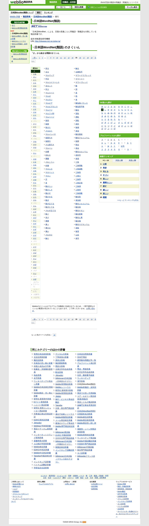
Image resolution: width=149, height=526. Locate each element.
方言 (91, 477)
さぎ (34, 212)
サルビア (48, 103)
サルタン (48, 100)
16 (80, 57)
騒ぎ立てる (49, 204)
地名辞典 (37, 375)
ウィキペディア (83, 378)
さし (34, 106)
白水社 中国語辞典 (63, 435)
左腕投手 (79, 72)
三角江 (78, 176)
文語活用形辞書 (40, 357)
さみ (34, 165)
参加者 (78, 200)
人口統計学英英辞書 (42, 444)
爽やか (48, 228)
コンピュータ (62, 475)
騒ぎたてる (49, 207)
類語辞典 (53, 2)
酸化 (77, 110)
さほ (34, 159)
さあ (34, 74)
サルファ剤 (49, 114)
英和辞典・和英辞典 (124, 489)
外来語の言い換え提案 (43, 363)
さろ (34, 197)
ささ (34, 103)
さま (34, 162)
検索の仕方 (17, 486)
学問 (106, 475)
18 (88, 57)
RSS (84, 522)
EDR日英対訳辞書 (41, 420)
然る (47, 68)
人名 (86, 477)
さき (34, 92)
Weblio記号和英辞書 (42, 426)
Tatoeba (58, 405)
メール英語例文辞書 (63, 420)
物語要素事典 (61, 363)
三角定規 (79, 183)
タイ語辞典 (121, 504)
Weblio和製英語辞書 (64, 417)
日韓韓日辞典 (122, 496)
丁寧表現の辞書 (62, 357)
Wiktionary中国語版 (85, 447)
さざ (34, 224)
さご (34, 221)
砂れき (48, 155)
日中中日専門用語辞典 (64, 438)
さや (34, 177)
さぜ (34, 232)
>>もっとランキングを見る (128, 200)
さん (34, 206)
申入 (47, 89)
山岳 (77, 235)
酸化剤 (78, 197)
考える (105, 171)
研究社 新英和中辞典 (42, 399)
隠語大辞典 (60, 366)
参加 (77, 131)
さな (34, 133)
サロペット (49, 172)
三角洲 (78, 186)
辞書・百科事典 (100, 477)
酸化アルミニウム (82, 138)
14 (72, 57)
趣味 (64, 477)
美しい (105, 179)
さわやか (48, 235)
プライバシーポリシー (21, 494)
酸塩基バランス (82, 103)
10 (57, 57)
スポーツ (70, 477)
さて (34, 127)
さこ (34, 100)
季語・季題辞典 (83, 369)
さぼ (34, 265)
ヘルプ (15, 489)
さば (34, 253)
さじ (34, 226)
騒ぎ (47, 200)
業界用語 (52, 475)
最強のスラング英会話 (64, 423)
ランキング (48, 13)
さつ (34, 124)
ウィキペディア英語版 (86, 438)
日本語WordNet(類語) (42, 17)
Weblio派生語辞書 (85, 417)
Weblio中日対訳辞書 (42, 453)
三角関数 (79, 166)
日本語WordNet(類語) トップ (22, 13)
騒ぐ (47, 214)
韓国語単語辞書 (62, 447)
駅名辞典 (59, 372)
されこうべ (49, 162)
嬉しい (105, 190)
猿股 (47, 124)
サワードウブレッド (83, 75)
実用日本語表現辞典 (42, 354)
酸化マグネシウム (82, 224)
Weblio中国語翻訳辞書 (86, 441)
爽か (47, 231)
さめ (34, 171)
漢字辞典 (81, 381)
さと (34, 130)
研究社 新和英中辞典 (64, 390)
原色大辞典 (60, 360)
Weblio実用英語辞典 (64, 393)
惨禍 (77, 127)
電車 (69, 475)
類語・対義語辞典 (123, 486)
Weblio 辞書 (15, 17)
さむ (34, 168)
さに (34, 136)
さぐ (34, 215)
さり (34, 188)
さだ (34, 238)
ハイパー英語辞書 (41, 405)
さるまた (48, 131)
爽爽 (47, 221)
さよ (34, 183)
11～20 (119, 160)
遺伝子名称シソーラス (64, 414)
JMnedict (38, 423)
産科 (77, 124)
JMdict (58, 396)
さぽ (34, 279)
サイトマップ (17, 496)
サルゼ (48, 96)
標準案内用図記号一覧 (86, 360)
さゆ (34, 180)
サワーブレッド (82, 82)
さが (34, 209)
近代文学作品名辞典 (85, 372)
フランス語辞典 (123, 499)
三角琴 (78, 179)
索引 (39, 13)
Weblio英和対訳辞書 (85, 435)
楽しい (105, 193)
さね (34, 142)
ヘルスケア (57, 477)
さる (34, 191)
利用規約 (16, 491)
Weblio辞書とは (18, 484)
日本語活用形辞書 (84, 354)
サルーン (48, 148)
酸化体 (78, 207)
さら (34, 185)
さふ (34, 153)
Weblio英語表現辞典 (85, 420)
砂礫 (47, 152)
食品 (81, 477)
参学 (77, 238)
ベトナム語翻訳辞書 (42, 465)
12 (65, 57)
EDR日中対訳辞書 (41, 450)
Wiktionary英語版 (62, 432)
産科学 (78, 155)
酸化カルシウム (82, 152)
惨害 (77, 231)
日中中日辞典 (122, 494)
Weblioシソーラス (63, 387)
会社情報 (94, 486)
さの (34, 144)
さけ (34, 97)
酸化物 (78, 221)
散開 (77, 141)
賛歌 (77, 114)
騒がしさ (48, 190)
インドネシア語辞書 (42, 462)
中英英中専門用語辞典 (86, 444)
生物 (77, 477)
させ (34, 112)
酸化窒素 (79, 214)
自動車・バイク (78, 475)
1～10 (105, 160)
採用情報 (94, 489)
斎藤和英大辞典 (40, 441)
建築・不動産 (99, 475)
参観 (77, 228)
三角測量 (79, 193)
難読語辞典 (38, 360)
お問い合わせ (70, 484)
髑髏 (47, 159)
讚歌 (77, 117)
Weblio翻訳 (121, 491)
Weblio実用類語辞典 (64, 384)
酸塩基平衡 (80, 107)
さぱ (34, 268)
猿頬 (47, 120)
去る (47, 72)
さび (34, 256)
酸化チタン (80, 211)
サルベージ (49, 117)
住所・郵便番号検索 (85, 375)
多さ (47, 218)
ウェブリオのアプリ (46, 484)
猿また (48, 127)
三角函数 (79, 169)
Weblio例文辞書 (40, 447)
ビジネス (44, 475)
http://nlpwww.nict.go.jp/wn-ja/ (47, 41)
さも (34, 174)
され (34, 194)
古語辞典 (120, 509)
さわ (34, 200)
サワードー (80, 79)
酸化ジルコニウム (82, 204)
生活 (49, 477)
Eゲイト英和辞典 (41, 402)
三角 (77, 162)
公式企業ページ (96, 484)
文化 (44, 477)
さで (34, 247)
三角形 (78, 172)
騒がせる (48, 197)
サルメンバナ (50, 134)
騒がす (48, 193)
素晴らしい (107, 182)
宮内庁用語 (82, 357)
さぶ (34, 259)
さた (34, 118)
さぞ (34, 235)
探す (105, 186)
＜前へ (34, 57)
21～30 (132, 160)
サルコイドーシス (52, 82)
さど (34, 250)
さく (34, 95)
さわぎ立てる (50, 211)
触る (77, 68)
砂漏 (47, 166)
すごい (105, 175)
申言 (47, 79)
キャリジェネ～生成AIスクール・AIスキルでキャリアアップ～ (127, 513)
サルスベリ (49, 93)
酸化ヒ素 (79, 218)
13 (68, 57)
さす (34, 109)
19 (92, 57)
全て (13, 25)
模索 (105, 197)
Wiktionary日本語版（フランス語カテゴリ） (63, 459)
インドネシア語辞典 (124, 501)
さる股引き (49, 145)
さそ (34, 115)
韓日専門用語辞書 (84, 450)
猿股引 (48, 141)
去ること (48, 86)
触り (47, 238)
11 (61, 57)
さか (34, 89)
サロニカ (48, 169)
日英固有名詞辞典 (84, 414)
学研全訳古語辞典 (41, 468)
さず (34, 229)
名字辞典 (37, 378)
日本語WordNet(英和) (86, 411)
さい (34, 77)
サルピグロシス (51, 107)
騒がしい (48, 186)
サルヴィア (49, 75)
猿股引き (48, 138)
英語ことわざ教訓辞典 (86, 402)
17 (84, 57)
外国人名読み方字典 (42, 366)
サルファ (48, 110)
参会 (77, 148)
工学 (90, 475)
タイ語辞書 (82, 453)
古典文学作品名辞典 (63, 369)
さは (34, 147)
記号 (122, 146)
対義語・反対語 (69, 2)
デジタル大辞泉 (62, 354)
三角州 (78, 190)
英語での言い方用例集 (86, 393)
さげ (34, 218)
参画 (77, 159)
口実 (105, 164)
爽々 (47, 224)
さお (34, 86)
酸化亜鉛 (79, 134)
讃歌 (77, 120)
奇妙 (105, 168)
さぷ (34, 273)
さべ (34, 262)
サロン (48, 176)
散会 (77, 145)
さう (34, 80)
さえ (34, 83)
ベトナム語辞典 (123, 506)
